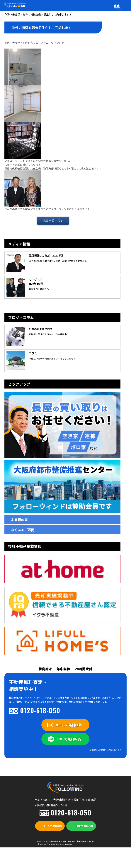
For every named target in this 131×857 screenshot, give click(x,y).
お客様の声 (19, 519)
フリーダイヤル (117, 9)
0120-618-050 (40, 710)
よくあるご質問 (22, 529)
